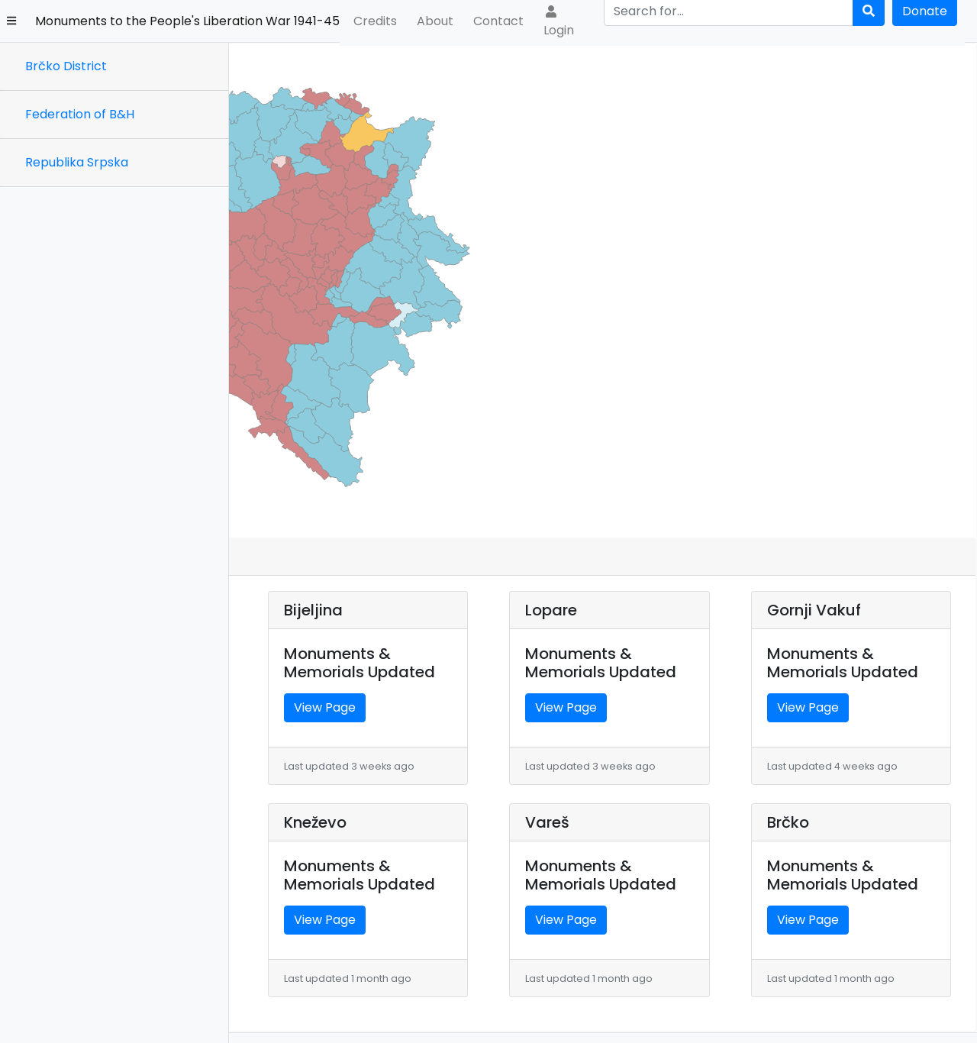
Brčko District (66, 66)
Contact (498, 21)
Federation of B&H (79, 114)
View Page (312, 611)
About (435, 21)
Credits (375, 21)
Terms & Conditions (922, 1017)
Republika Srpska (76, 162)
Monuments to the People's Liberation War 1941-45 (187, 21)
